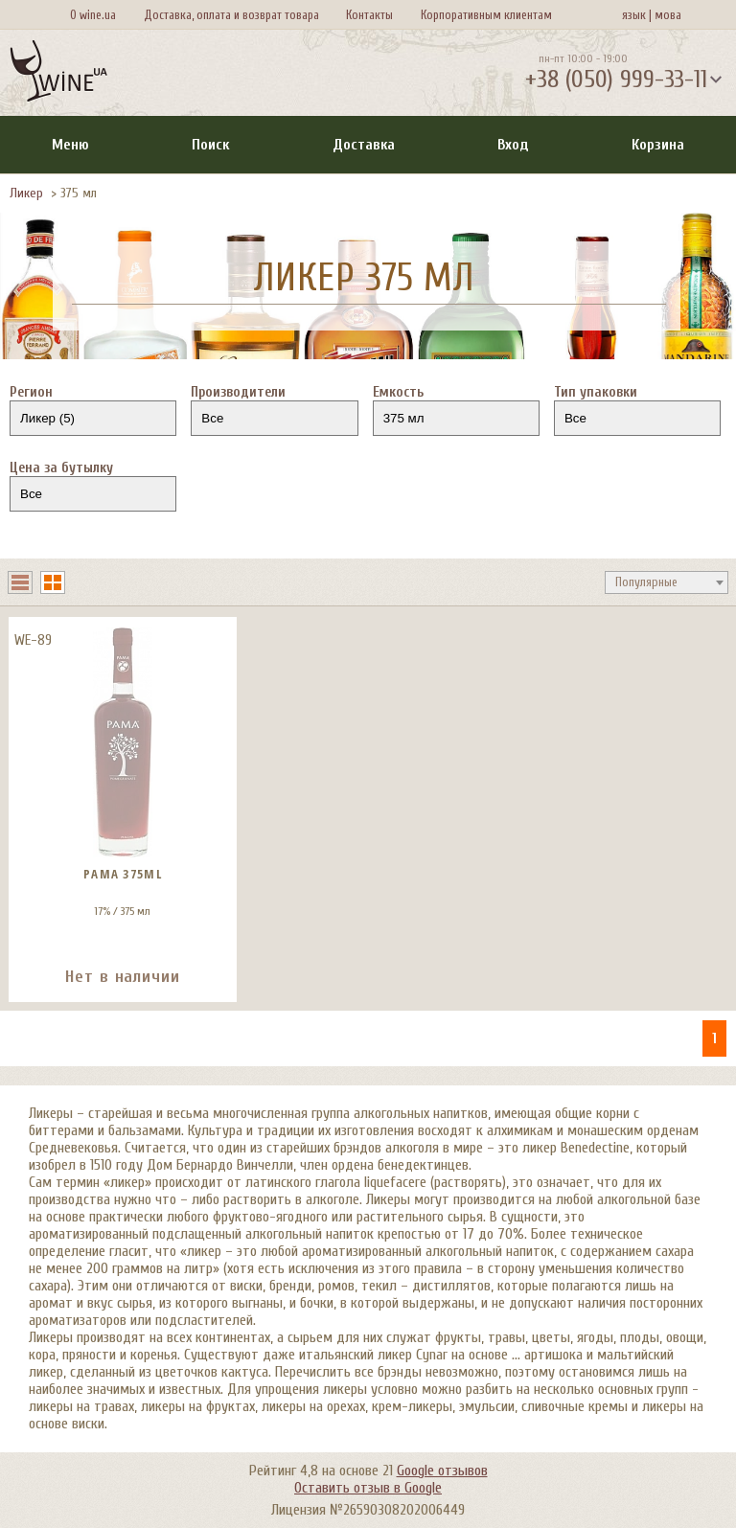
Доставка (364, 144)
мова (665, 15)
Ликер (26, 193)
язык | (637, 15)
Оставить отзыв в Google (368, 1487)
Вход (513, 144)
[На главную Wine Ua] (58, 72)
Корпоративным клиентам (486, 15)
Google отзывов (442, 1470)
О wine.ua (93, 15)
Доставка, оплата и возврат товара (231, 15)
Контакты (369, 15)
